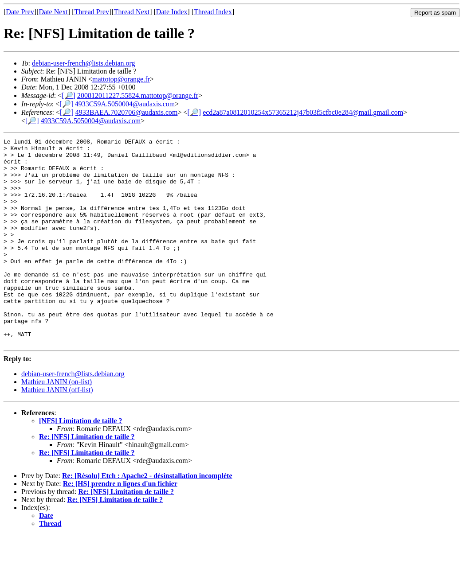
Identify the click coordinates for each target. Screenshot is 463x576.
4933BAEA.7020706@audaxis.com (126, 112)
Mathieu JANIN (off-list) (57, 431)
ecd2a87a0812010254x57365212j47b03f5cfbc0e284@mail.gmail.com (303, 112)
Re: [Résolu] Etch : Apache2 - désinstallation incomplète (147, 517)
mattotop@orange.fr (121, 79)
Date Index (172, 12)
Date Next (53, 12)
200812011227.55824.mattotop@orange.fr (137, 95)
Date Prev (20, 12)
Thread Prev (91, 12)
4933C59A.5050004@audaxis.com (125, 104)
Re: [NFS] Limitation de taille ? (87, 478)
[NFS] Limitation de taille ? (80, 462)
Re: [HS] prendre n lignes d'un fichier (120, 525)
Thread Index (213, 12)
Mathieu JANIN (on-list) (56, 423)
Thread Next (131, 12)
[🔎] (68, 95)
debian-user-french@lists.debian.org (83, 63)
